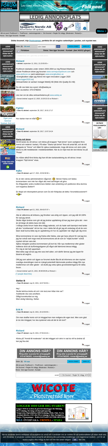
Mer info (82, 440)
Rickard (77, 33)
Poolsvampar (35, 41)
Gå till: (57, 375)
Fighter (20, 108)
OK (75, 440)
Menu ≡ (101, 31)
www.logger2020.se (25, 79)
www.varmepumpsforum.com (59, 72)
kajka (19, 170)
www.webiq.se (56, 95)
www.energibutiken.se (54, 74)
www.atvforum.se (23, 74)
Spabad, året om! (8, 123)
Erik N (19, 309)
